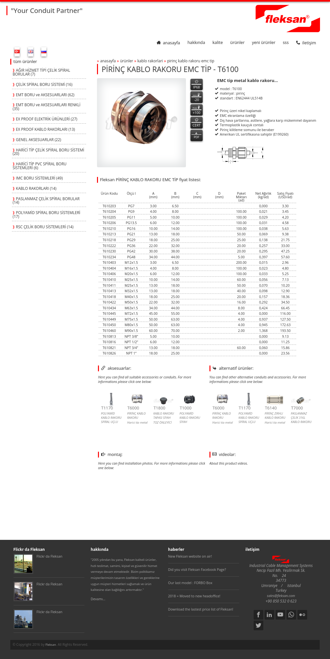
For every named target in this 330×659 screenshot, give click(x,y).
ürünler (237, 43)
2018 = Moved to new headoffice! (194, 596)
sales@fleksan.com (281, 595)
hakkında (196, 43)
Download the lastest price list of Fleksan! (200, 609)
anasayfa (168, 43)
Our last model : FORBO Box (190, 583)
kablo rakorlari (150, 60)
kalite (217, 43)
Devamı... (98, 599)
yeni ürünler (264, 43)
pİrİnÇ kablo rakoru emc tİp (190, 60)
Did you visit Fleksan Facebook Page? (197, 569)
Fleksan (50, 645)
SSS (285, 43)
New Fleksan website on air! (190, 556)
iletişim (306, 43)
